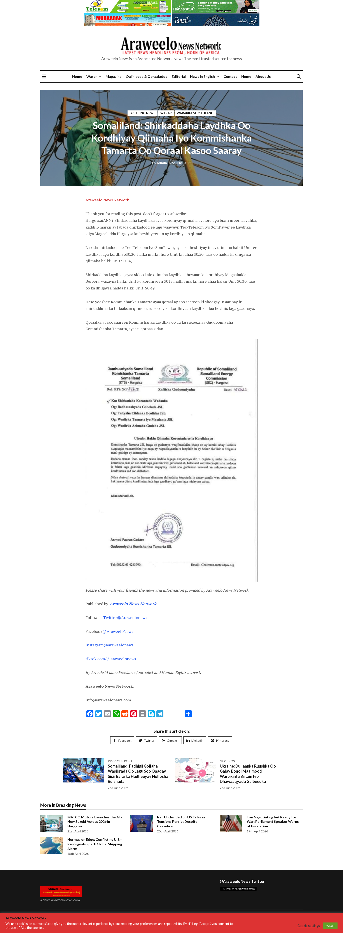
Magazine (113, 76)
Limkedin (194, 740)
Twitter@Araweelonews (125, 617)
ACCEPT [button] (330, 925)
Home (77, 76)
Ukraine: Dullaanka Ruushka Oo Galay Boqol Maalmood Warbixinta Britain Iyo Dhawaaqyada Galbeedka (248, 774)
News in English (202, 76)
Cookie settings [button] (309, 926)
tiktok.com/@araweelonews (111, 658)
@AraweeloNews (117, 631)
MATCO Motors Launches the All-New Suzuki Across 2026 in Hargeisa (94, 821)
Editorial (179, 76)
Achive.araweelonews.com (60, 900)
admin (159, 163)
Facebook (122, 740)
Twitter (146, 740)
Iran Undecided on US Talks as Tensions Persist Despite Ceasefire (181, 821)
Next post (228, 761)
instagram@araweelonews (109, 644)
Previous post (120, 761)
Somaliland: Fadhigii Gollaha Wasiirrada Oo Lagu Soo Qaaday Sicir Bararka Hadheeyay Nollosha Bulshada (138, 774)
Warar (91, 76)
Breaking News (142, 113)
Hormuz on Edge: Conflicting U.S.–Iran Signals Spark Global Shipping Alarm (94, 844)
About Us (263, 76)
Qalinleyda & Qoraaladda (146, 76)
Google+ (170, 740)
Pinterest (220, 740)
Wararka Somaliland (195, 113)
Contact (230, 76)
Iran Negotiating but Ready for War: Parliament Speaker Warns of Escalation (273, 821)
